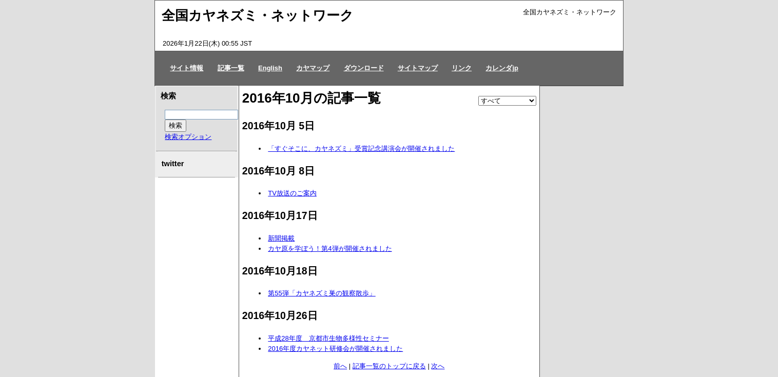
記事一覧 (231, 68)
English (270, 68)
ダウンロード (364, 68)
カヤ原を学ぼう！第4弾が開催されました (330, 248)
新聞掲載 (281, 238)
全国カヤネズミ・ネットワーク (258, 15)
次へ (437, 366)
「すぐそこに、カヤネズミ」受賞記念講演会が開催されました (361, 148)
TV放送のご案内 (292, 193)
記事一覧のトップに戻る (389, 366)
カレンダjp (501, 68)
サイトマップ (418, 68)
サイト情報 (186, 68)
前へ (340, 366)
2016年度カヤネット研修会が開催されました (335, 348)
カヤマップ (312, 68)
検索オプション (188, 137)
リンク (462, 68)
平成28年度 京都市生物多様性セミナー (328, 338)
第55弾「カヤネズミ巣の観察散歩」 (321, 293)
